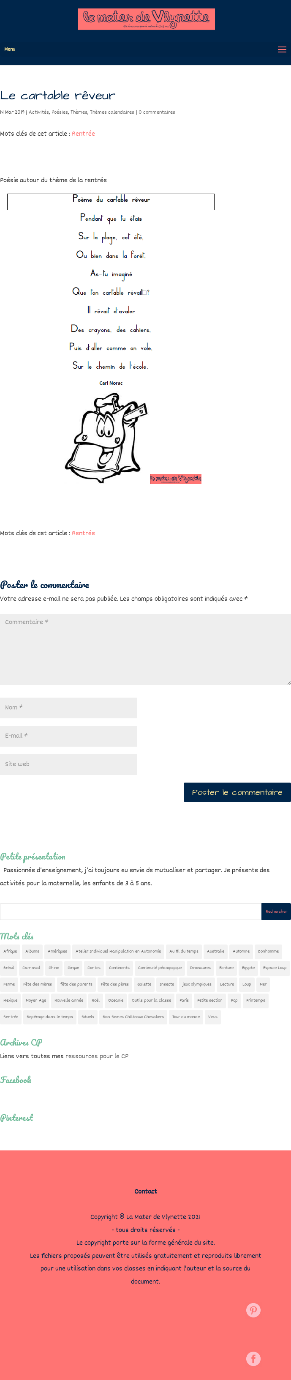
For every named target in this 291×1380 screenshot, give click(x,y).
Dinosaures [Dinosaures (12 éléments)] (200, 968)
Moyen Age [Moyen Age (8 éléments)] (36, 1000)
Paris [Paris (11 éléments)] (184, 1000)
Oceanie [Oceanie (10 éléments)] (115, 1000)
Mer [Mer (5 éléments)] (263, 984)
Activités (39, 112)
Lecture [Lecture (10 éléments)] (227, 984)
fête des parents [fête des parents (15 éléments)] (76, 984)
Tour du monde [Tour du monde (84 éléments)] (186, 1017)
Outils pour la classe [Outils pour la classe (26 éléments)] (151, 1000)
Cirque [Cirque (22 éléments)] (73, 968)
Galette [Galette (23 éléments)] (144, 984)
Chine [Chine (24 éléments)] (54, 968)
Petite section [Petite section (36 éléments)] (210, 1000)
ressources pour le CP (96, 1056)
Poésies (60, 112)
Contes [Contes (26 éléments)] (94, 968)
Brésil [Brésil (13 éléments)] (8, 968)
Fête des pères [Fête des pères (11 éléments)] (115, 984)
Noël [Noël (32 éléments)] (96, 1000)
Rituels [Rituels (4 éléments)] (88, 1017)
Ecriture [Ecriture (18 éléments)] (226, 968)
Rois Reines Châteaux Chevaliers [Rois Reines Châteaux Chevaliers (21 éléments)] (133, 1017)
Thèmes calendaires (112, 112)
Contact (145, 1192)
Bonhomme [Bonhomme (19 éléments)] (268, 951)
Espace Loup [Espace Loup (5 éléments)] (275, 968)
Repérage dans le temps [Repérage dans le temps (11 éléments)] (50, 1017)
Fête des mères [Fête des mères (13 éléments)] (37, 984)
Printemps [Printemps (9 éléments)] (255, 1000)
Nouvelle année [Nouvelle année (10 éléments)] (68, 1000)
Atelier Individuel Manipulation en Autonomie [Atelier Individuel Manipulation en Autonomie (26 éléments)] (118, 951)
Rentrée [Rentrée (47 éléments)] (10, 1017)
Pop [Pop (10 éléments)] (234, 1000)
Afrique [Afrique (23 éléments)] (10, 951)
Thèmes (79, 112)
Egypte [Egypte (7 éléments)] (248, 968)
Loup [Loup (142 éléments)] (246, 984)
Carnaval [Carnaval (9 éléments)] (31, 968)
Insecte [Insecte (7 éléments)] (167, 984)
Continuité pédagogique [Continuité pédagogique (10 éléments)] (160, 968)
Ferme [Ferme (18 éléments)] (9, 984)
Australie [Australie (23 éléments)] (215, 951)
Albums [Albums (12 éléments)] (32, 951)
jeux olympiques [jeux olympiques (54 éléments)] (197, 984)
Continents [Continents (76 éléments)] (119, 968)
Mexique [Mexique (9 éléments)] (10, 1000)
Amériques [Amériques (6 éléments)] (57, 951)
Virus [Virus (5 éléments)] (213, 1017)
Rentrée (83, 134)
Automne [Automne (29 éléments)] (241, 951)
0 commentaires (157, 112)
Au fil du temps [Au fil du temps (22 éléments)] (184, 951)
